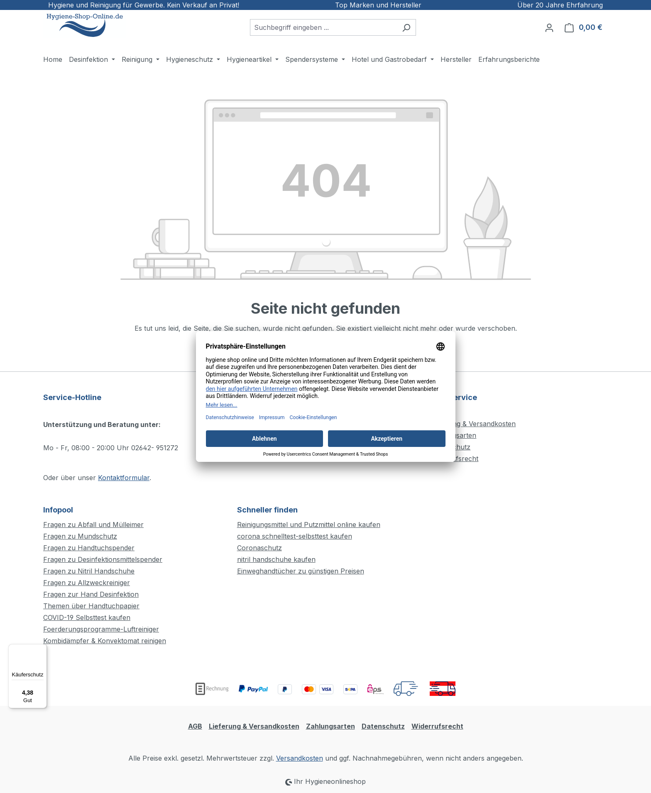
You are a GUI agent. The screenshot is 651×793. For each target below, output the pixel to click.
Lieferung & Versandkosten (473, 424)
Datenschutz (383, 726)
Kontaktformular (123, 477)
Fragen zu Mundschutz (80, 536)
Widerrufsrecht (437, 726)
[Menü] (42, 649)
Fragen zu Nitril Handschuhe (89, 571)
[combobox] (323, 27)
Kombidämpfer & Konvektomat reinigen (104, 641)
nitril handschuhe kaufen (276, 559)
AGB (195, 726)
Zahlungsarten (330, 726)
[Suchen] (406, 27)
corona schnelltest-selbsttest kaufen (294, 536)
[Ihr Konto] (549, 27)
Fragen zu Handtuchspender (89, 548)
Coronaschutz (259, 548)
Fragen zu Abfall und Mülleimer (93, 524)
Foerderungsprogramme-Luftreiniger (101, 629)
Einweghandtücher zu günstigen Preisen (300, 571)
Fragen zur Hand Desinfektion (91, 594)
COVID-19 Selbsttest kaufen (86, 617)
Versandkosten (299, 758)
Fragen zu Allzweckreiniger (86, 582)
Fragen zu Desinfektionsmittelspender (102, 559)
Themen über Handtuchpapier (91, 606)
